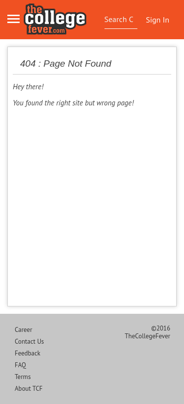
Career (23, 330)
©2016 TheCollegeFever (147, 332)
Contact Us (29, 341)
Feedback (27, 353)
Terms (23, 377)
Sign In (157, 20)
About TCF (29, 388)
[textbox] (120, 19)
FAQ (20, 365)
